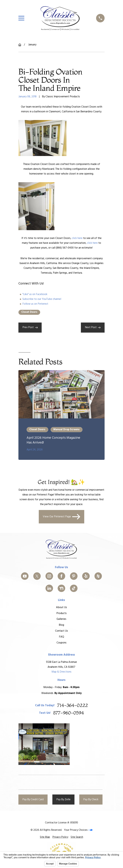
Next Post (93, 327)
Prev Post (30, 327)
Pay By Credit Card (33, 799)
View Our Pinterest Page (61, 517)
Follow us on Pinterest (35, 304)
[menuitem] (45, 837)
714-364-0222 (72, 705)
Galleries (61, 619)
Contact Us (61, 631)
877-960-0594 (68, 713)
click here (77, 238)
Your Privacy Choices (78, 830)
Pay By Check (90, 799)
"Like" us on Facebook (34, 294)
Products (61, 613)
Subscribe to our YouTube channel (41, 299)
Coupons (61, 643)
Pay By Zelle (63, 799)
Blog (61, 625)
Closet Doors (29, 312)
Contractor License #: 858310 (61, 823)
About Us (61, 607)
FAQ (61, 637)
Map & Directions (61, 672)
